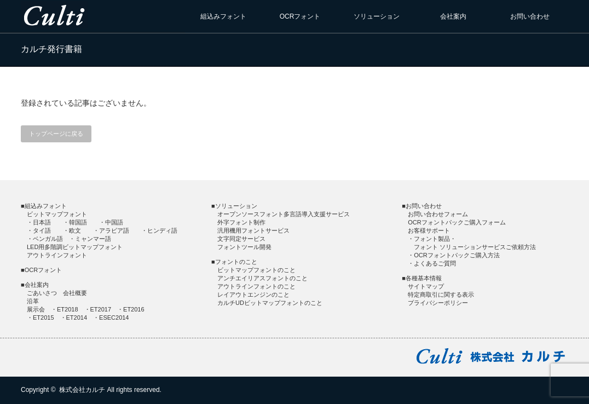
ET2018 (67, 309)
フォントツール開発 (244, 247)
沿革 (33, 301)
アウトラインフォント (57, 255)
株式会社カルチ (82, 390)
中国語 (114, 222)
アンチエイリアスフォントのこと (262, 278)
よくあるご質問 (435, 263)
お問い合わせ (530, 16)
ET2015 (43, 317)
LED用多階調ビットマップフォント (75, 247)
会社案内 (453, 16)
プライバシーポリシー (438, 302)
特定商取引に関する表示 (441, 294)
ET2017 (101, 309)
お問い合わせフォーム (438, 214)
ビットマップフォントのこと (256, 270)
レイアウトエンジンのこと (253, 294)
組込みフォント (223, 16)
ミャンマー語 (93, 238)
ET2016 (134, 309)
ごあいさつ (42, 293)
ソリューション (377, 16)
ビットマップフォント (57, 214)
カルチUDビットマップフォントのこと (269, 302)
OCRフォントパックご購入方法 (456, 255)
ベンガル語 (48, 238)
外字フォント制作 (241, 222)
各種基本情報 (424, 278)
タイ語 (42, 230)
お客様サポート (429, 230)
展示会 (36, 309)
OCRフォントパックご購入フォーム (456, 222)
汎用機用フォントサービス (253, 230)
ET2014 (77, 317)
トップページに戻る (56, 133)
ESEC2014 (114, 317)
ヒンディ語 (162, 230)
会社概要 (75, 293)
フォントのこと (236, 261)
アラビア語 (114, 230)
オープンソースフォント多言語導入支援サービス (283, 214)
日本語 (42, 222)
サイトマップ (426, 286)
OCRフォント (300, 16)
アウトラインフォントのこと (256, 286)
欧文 (75, 230)
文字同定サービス (241, 238)
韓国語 (78, 222)
